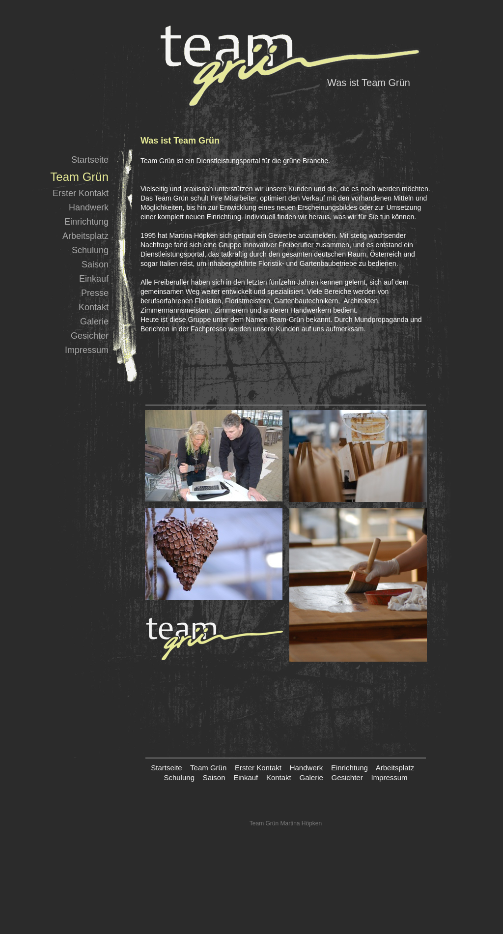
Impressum (87, 350)
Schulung (90, 250)
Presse (95, 293)
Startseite (90, 160)
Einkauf (94, 279)
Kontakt (94, 307)
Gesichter (90, 336)
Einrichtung (86, 222)
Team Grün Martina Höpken (286, 823)
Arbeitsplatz (85, 236)
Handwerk (89, 207)
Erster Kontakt (81, 193)
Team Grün (208, 767)
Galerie (94, 321)
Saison (95, 264)
